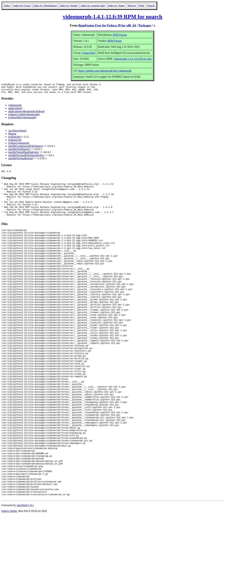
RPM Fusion (120, 34)
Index (7, 5)
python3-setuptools (18, 145)
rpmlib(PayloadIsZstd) (20, 160)
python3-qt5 (15, 141)
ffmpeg (12, 135)
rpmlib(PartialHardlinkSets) (23, 154)
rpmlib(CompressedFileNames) (25, 148)
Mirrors (132, 5)
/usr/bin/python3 (17, 132)
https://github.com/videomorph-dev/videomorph (105, 70)
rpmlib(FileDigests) (19, 151)
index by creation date (93, 5)
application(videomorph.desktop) (26, 113)
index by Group (21, 5)
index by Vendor (69, 5)
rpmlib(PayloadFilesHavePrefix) (26, 157)
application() (15, 110)
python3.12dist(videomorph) (24, 116)
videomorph (14, 107)
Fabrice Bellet (9, 574)
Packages (144, 25)
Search (151, 5)
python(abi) (14, 138)
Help (141, 5)
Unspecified (88, 52)
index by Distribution (45, 5)
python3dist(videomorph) (22, 119)
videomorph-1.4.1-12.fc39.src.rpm (132, 58)
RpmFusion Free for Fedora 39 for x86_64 (107, 25)
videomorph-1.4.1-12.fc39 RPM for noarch (112, 17)
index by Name (116, 5)
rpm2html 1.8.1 (25, 568)
